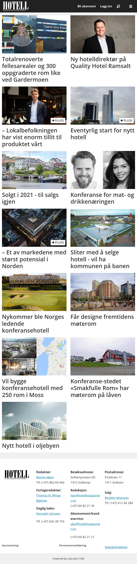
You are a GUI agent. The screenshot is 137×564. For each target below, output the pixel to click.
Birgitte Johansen (117, 498)
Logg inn (106, 6)
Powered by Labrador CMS (68, 558)
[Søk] (118, 6)
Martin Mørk (45, 477)
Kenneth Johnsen (48, 513)
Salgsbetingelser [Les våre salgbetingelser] (116, 547)
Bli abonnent (87, 6)
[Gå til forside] (15, 6)
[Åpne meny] (130, 6)
